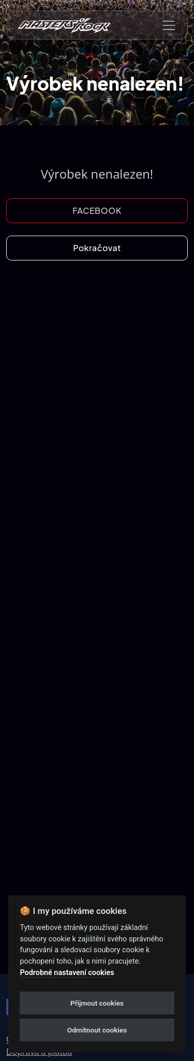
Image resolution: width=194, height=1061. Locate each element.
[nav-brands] (64, 25)
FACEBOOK (97, 210)
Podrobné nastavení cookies (67, 972)
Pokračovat (97, 247)
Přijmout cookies (97, 1003)
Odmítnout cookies (97, 1030)
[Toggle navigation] (168, 25)
